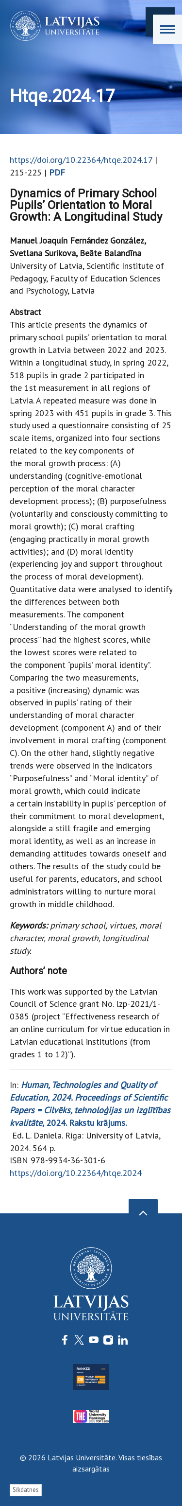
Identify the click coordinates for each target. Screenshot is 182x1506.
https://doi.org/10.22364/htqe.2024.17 (81, 159)
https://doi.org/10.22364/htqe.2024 (76, 1172)
